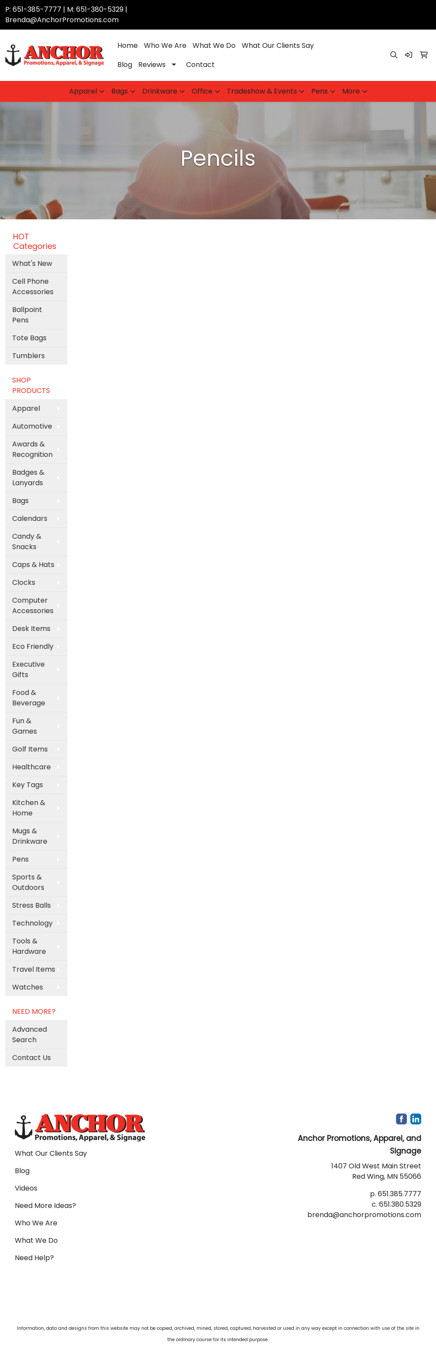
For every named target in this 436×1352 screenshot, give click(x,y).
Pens (319, 91)
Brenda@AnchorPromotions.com (62, 20)
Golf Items (30, 749)
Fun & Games (24, 726)
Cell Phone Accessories (32, 286)
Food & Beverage (28, 698)
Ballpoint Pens (27, 315)
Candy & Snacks (26, 541)
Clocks (23, 582)
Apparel (83, 91)
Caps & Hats (33, 565)
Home (127, 45)
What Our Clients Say (278, 45)
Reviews (152, 65)
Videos (26, 1188)
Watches (27, 987)
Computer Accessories (32, 605)
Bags (119, 91)
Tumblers (28, 356)
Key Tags (27, 785)
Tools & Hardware (29, 946)
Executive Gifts (28, 669)
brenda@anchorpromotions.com (364, 1215)
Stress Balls (31, 905)
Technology (32, 923)
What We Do (214, 45)
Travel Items (33, 969)
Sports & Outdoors (28, 882)
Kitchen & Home (28, 808)
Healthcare (31, 767)
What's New (32, 263)
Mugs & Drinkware (29, 836)
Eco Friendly (32, 646)
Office (202, 91)
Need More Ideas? (45, 1206)
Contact (200, 65)
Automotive (32, 426)
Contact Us (31, 1058)
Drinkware (159, 91)
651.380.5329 (400, 1204)
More (351, 91)
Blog (124, 65)
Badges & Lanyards (28, 477)
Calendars (29, 518)
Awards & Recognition (32, 449)
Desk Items (31, 629)
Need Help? (34, 1258)
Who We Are (165, 45)
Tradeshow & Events (262, 91)
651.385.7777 (399, 1194)
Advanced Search (29, 1034)
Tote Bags (29, 338)
